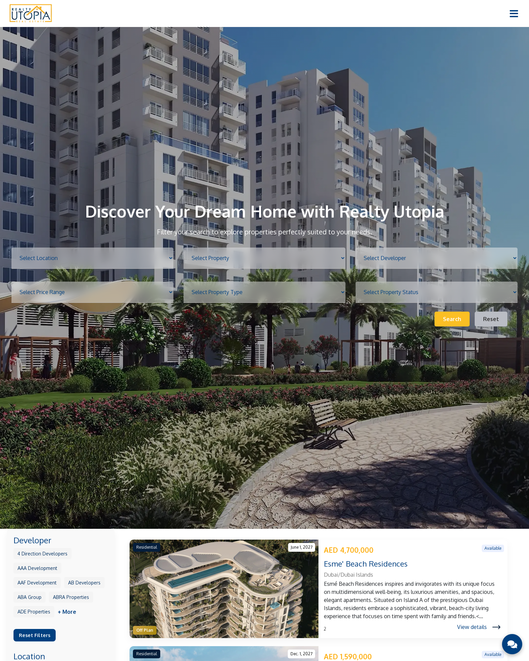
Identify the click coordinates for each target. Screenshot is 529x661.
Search (452, 319)
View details (479, 627)
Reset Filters (34, 635)
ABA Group (29, 597)
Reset (491, 319)
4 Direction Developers (42, 553)
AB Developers (84, 582)
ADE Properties (34, 611)
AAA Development (37, 568)
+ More (67, 611)
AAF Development (37, 582)
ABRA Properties (71, 597)
